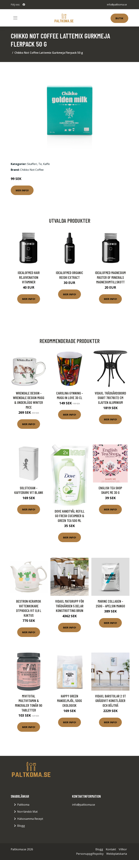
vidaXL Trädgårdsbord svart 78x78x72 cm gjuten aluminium (110, 398)
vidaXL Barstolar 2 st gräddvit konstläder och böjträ (110, 700)
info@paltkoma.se (117, 4)
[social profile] (23, 4)
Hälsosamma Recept (30, 819)
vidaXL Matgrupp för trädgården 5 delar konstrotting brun (69, 606)
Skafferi (32, 164)
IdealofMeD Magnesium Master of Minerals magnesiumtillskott (110, 277)
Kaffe (46, 164)
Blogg (21, 826)
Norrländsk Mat (27, 811)
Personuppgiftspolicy (90, 854)
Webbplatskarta (116, 854)
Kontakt (111, 849)
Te (40, 164)
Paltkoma (23, 804)
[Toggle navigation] (15, 18)
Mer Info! (22, 190)
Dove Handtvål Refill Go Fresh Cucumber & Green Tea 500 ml (69, 516)
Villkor (123, 849)
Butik (119, 18)
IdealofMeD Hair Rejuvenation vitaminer (29, 277)
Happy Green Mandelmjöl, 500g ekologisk (69, 700)
